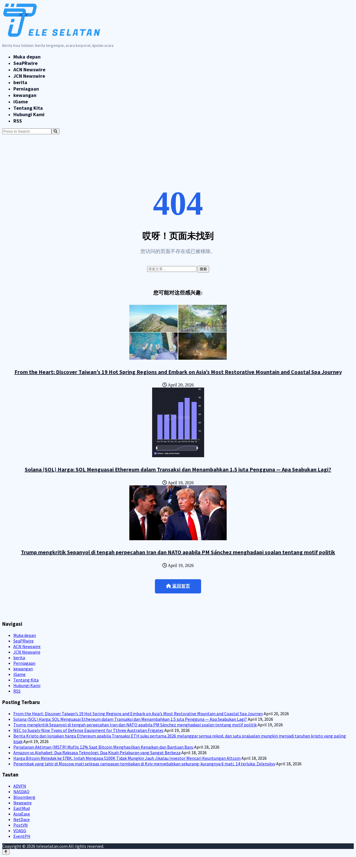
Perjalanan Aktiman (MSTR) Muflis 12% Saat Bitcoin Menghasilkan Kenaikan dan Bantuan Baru (103, 747)
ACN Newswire (29, 69)
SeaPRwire (25, 63)
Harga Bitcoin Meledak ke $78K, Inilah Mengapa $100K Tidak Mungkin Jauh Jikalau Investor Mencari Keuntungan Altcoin (127, 758)
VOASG (19, 830)
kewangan (24, 95)
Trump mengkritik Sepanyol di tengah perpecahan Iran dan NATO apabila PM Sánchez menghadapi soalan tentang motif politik (178, 552)
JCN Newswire (29, 76)
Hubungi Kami (28, 114)
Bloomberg (24, 797)
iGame (20, 101)
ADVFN (19, 786)
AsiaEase (21, 814)
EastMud (21, 808)
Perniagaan (26, 89)
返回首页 (178, 586)
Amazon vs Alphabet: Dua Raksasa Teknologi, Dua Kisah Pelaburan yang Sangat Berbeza (97, 752)
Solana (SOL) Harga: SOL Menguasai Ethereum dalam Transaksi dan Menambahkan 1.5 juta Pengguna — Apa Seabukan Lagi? (178, 469)
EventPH (21, 836)
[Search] (55, 131)
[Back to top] (5, 852)
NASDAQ (21, 791)
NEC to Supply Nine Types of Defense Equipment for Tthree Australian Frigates (88, 730)
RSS (17, 121)
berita (20, 82)
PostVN (20, 825)
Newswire (22, 802)
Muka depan (27, 56)
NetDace (21, 819)
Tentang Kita (28, 108)
